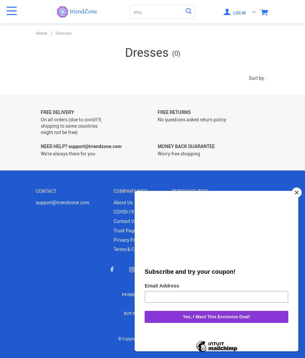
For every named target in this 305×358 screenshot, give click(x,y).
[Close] (297, 193)
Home (41, 33)
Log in (235, 11)
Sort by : (257, 78)
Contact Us (125, 221)
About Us (123, 202)
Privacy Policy (128, 240)
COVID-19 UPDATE (133, 212)
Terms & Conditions (134, 249)
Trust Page (125, 230)
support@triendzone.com (62, 202)
